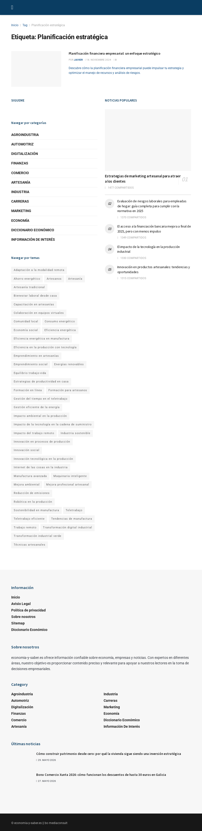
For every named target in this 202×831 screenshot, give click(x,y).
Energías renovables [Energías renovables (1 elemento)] (69, 364)
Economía (20, 221)
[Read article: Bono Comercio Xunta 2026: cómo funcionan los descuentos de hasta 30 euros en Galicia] (22, 781)
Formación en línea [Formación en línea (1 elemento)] (28, 390)
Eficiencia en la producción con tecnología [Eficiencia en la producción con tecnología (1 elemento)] (45, 347)
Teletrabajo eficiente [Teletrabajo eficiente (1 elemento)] (29, 518)
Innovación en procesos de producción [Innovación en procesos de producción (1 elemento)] (42, 441)
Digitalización (24, 154)
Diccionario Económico (32, 230)
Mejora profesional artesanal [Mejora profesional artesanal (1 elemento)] (67, 484)
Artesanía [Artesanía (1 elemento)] (75, 278)
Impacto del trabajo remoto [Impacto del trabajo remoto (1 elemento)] (34, 433)
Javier (78, 59)
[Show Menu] (12, 7)
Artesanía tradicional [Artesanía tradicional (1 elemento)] (29, 287)
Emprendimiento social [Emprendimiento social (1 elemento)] (31, 364)
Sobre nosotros (23, 617)
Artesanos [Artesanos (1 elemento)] (54, 278)
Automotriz (22, 144)
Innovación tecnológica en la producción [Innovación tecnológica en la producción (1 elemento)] (43, 459)
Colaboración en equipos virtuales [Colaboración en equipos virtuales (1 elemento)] (39, 313)
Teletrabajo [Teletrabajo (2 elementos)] (74, 510)
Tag (24, 25)
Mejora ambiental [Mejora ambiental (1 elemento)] (27, 484)
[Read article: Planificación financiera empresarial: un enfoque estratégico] (36, 69)
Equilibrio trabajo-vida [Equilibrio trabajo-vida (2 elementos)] (30, 373)
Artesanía (20, 182)
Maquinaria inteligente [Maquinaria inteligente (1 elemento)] (70, 476)
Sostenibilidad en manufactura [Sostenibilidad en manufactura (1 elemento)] (36, 510)
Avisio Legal (21, 604)
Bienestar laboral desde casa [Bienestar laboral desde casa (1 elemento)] (35, 295)
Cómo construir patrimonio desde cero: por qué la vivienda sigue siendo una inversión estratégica (108, 754)
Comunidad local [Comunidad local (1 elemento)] (26, 321)
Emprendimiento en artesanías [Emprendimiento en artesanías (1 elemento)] (36, 355)
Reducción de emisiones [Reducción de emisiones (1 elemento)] (32, 493)
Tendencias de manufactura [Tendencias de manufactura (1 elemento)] (71, 518)
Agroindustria (25, 135)
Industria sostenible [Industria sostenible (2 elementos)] (75, 433)
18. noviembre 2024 (98, 59)
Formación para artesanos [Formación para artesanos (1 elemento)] (67, 390)
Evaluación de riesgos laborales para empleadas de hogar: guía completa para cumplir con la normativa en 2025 (152, 206)
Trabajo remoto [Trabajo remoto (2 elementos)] (25, 527)
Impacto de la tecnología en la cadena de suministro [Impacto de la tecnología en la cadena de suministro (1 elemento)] (53, 424)
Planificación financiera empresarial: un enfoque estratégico (114, 53)
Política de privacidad (28, 610)
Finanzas (19, 163)
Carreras (20, 201)
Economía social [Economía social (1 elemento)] (26, 330)
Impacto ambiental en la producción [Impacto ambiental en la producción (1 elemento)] (40, 416)
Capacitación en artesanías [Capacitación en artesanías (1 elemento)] (34, 304)
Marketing (21, 211)
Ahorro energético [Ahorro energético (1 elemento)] (27, 278)
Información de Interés (33, 239)
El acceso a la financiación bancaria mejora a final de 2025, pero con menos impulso (154, 229)
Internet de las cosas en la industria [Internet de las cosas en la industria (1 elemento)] (41, 467)
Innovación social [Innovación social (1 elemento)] (26, 450)
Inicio (14, 25)
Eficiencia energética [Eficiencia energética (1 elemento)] (60, 330)
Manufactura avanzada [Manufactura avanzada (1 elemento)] (30, 476)
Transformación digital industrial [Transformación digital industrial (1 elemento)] (67, 527)
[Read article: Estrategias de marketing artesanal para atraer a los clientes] (148, 140)
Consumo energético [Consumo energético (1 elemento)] (60, 321)
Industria (20, 192)
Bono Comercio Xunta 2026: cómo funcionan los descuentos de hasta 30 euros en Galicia (101, 775)
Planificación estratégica (48, 25)
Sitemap (18, 623)
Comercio (20, 173)
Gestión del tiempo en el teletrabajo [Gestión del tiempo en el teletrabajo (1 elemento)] (40, 398)
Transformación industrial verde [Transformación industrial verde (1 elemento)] (37, 536)
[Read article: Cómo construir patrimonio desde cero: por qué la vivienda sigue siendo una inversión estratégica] (22, 760)
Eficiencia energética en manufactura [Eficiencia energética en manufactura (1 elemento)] (41, 338)
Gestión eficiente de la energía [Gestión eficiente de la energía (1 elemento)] (37, 407)
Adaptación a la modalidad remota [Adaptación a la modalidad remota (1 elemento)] (39, 270)
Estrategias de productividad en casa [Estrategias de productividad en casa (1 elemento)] (41, 381)
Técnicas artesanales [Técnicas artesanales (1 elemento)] (29, 544)
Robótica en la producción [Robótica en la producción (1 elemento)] (33, 501)
